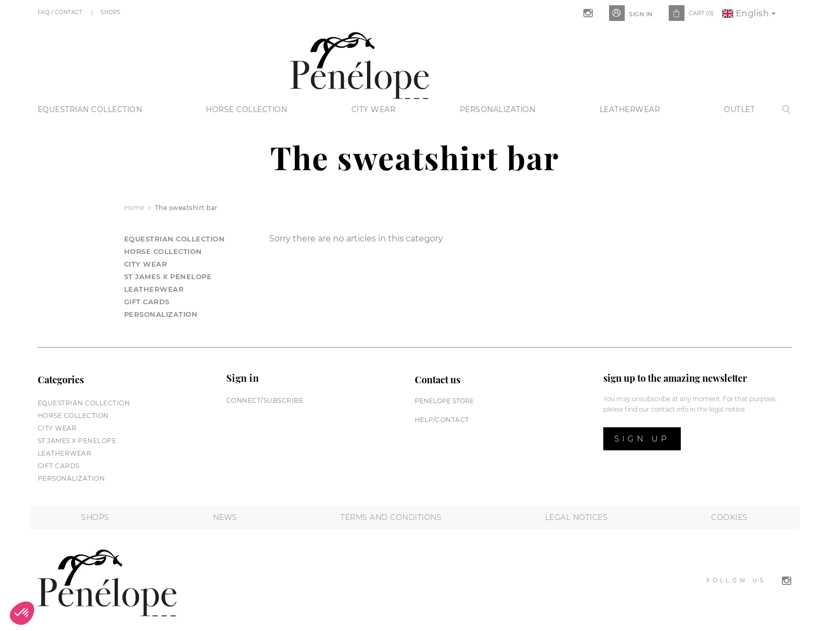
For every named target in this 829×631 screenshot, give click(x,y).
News (225, 517)
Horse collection (246, 109)
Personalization (498, 109)
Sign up (642, 439)
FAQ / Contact (61, 12)
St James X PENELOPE (168, 276)
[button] (22, 613)
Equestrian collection (90, 109)
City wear (373, 109)
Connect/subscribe (265, 400)
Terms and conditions (390, 517)
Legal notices (576, 517)
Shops (111, 12)
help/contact (442, 420)
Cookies (729, 517)
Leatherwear (630, 109)
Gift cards (147, 301)
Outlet (739, 109)
